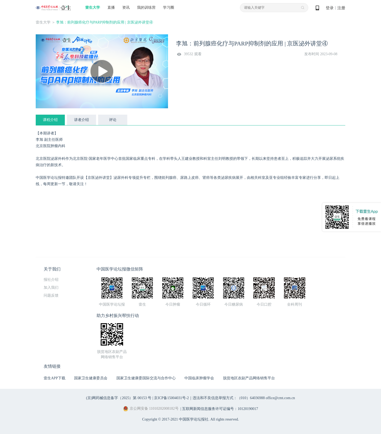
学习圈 (168, 8)
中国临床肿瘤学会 (199, 378)
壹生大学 (92, 8)
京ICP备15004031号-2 (171, 398)
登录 (330, 8)
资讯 (126, 8)
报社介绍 (51, 280)
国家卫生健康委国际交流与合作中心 (146, 378)
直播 (111, 8)
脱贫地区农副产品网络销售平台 (249, 378)
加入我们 (51, 288)
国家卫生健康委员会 (90, 378)
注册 (341, 8)
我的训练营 (146, 8)
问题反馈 (51, 295)
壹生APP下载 (54, 378)
